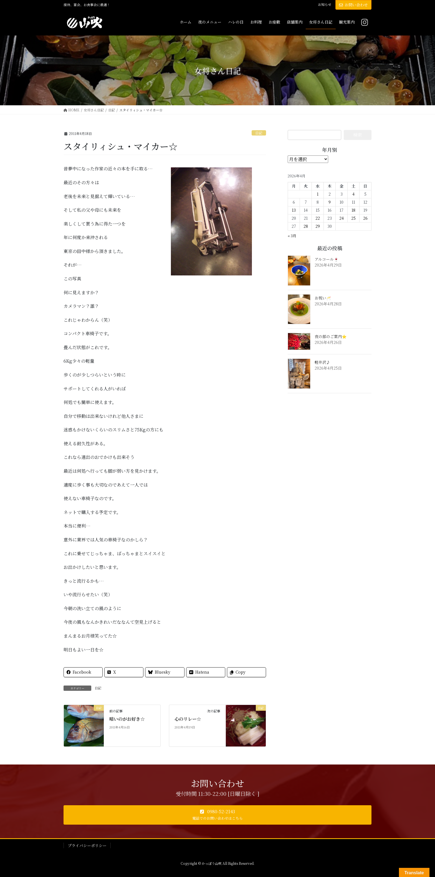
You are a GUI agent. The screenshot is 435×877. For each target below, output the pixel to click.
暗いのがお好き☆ (127, 719)
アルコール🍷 (326, 259)
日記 (258, 132)
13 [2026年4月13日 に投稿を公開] (294, 210)
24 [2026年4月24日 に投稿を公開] (341, 218)
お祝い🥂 (323, 298)
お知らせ (324, 4)
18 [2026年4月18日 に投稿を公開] (353, 210)
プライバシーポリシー (87, 845)
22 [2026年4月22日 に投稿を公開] (317, 218)
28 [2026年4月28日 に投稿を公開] (306, 226)
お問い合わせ (353, 4)
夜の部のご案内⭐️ (331, 336)
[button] (217, 815)
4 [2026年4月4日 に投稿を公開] (353, 194)
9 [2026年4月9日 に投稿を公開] (329, 202)
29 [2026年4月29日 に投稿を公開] (317, 226)
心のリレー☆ (187, 719)
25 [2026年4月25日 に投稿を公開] (353, 218)
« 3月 (292, 235)
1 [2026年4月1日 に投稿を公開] (317, 194)
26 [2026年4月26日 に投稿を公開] (365, 218)
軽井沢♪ (322, 362)
